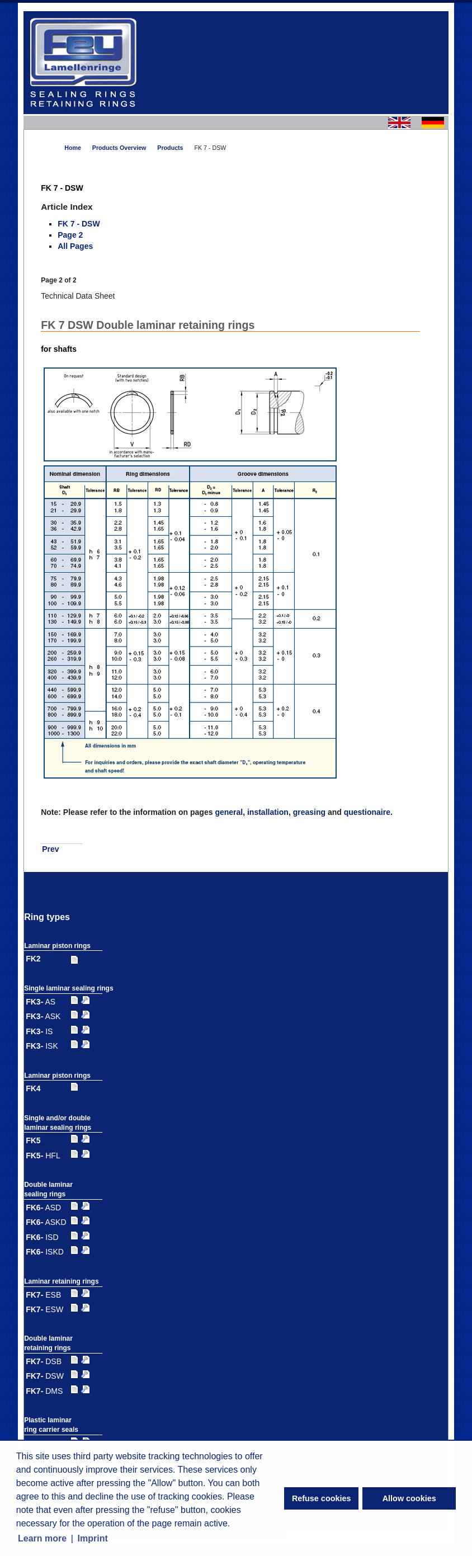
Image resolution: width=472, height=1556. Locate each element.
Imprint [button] (93, 1538)
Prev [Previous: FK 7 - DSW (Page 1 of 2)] (50, 849)
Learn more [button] (42, 1538)
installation (268, 812)
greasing (309, 812)
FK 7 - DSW (79, 223)
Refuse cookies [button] (321, 1498)
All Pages (75, 246)
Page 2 (70, 234)
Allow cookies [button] (409, 1498)
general (229, 812)
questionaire (367, 812)
